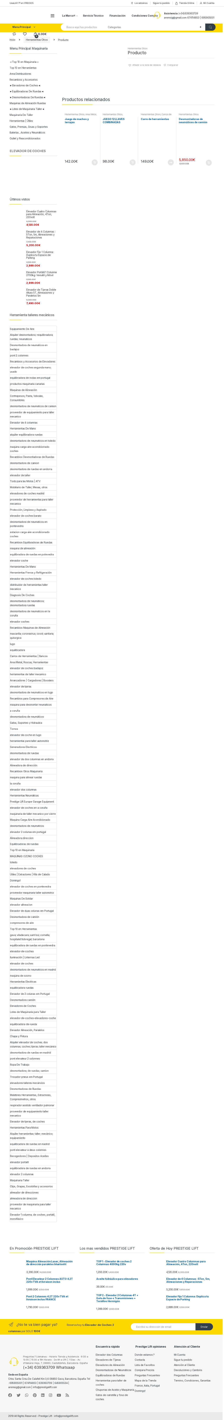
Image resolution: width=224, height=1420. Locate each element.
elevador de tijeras (20, 686)
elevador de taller (20, 475)
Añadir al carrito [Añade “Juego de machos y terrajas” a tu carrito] (94, 162)
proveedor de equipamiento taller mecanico (29, 1113)
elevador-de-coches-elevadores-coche (33, 1018)
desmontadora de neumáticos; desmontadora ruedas (27, 603)
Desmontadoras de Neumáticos (113, 1370)
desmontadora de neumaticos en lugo (31, 692)
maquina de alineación (22, 548)
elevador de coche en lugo (25, 734)
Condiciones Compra (145, 15)
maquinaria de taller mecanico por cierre (33, 813)
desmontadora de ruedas (24, 753)
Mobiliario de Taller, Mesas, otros (28, 487)
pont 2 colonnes (19, 355)
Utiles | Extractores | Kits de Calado (30, 874)
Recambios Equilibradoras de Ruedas (31, 542)
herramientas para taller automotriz (29, 740)
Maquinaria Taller (19, 1180)
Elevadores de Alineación (110, 1364)
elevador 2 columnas (22, 1174)
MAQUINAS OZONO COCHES (26, 856)
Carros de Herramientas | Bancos (156, 115)
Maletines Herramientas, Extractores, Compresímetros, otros (30, 1097)
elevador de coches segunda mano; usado (30, 369)
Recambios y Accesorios (24, 79)
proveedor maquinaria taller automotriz (32, 892)
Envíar (204, 1326)
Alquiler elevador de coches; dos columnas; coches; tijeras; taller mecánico (33, 1044)
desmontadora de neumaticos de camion (33, 406)
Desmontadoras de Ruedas (25, 1088)
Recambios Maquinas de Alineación (30, 627)
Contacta (140, 1359)
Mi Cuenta (207, 3)
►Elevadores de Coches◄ (25, 85)
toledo (13, 862)
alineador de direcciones (24, 1192)
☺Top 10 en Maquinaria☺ (24, 61)
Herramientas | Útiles (21, 120)
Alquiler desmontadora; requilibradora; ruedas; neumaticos (31, 336)
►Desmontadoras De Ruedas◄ (28, 97)
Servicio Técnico (93, 15)
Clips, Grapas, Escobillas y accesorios (31, 1186)
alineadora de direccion (23, 1198)
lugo (12, 643)
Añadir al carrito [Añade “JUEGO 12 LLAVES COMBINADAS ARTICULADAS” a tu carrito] (132, 162)
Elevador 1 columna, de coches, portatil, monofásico (32, 1216)
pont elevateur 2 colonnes (25, 1058)
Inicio (12, 39)
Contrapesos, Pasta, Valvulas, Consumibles (26, 398)
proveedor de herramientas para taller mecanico (31, 501)
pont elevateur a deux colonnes (28, 1149)
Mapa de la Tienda (145, 1380)
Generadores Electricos (23, 746)
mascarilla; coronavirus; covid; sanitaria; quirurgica (32, 635)
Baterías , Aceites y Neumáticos (27, 132)
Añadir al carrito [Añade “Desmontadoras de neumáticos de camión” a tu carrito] (208, 163)
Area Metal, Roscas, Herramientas (81, 115)
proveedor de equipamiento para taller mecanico (32, 414)
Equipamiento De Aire (22, 328)
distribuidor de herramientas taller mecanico (29, 586)
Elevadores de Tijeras (108, 1359)
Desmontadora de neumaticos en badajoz (29, 347)
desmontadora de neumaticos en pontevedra (28, 523)
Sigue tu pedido (161, 3)
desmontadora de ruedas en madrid (30, 1052)
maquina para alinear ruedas (26, 777)
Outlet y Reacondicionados (25, 138)
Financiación (117, 15)
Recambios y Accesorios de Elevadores (32, 361)
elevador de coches (21, 963)
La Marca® (68, 15)
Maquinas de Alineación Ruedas (28, 103)
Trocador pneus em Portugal (26, 1076)
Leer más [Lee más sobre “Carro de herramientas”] (170, 162)
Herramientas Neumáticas (24, 795)
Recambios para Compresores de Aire (31, 698)
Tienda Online (184, 3)
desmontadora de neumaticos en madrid (33, 969)
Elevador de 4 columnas (23, 422)
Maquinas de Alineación (23, 389)
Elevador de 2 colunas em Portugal (30, 993)
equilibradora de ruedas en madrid (29, 1143)
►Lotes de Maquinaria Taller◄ (27, 108)
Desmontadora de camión (24, 916)
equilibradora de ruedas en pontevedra (32, 945)
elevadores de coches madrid (27, 493)
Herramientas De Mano (23, 428)
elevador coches (19, 621)
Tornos (14, 728)
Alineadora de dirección (23, 765)
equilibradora (17, 650)
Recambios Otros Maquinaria (26, 771)
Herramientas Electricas (23, 981)
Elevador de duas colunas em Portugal (32, 910)
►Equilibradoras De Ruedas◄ (27, 91)
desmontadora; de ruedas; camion (29, 1070)
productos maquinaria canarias (27, 383)
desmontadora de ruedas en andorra (31, 469)
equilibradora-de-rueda (23, 1024)
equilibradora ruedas (22, 987)
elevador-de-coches (22, 951)
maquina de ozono (20, 975)
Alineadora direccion (21, 838)
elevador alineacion (21, 904)
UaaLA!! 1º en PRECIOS (22, 3)
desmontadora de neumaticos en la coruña (30, 613)
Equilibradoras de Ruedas (110, 1375)
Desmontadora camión (22, 999)
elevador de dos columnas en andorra (32, 759)
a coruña (15, 710)
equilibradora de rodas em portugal (30, 377)
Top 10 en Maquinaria (22, 850)
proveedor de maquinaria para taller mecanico (30, 1206)
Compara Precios (144, 1370)
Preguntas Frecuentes (147, 1375)
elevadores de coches (23, 868)
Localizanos (139, 3)
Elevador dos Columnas (109, 1354)
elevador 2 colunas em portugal (28, 831)
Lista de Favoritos (145, 1364)
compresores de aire (22, 922)
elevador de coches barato (25, 515)
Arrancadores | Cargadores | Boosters (32, 680)
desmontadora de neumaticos (27, 825)
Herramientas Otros (37, 39)
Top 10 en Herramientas (23, 67)
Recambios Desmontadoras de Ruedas (32, 456)
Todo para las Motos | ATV (25, 481)
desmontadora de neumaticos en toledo (32, 440)
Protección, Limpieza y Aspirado (28, 509)
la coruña (15, 783)
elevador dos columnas (23, 789)
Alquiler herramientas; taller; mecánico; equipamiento (31, 1135)
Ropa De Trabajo (19, 1064)
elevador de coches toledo (25, 578)
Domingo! (15, 880)
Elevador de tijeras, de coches (27, 1121)
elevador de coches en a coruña (28, 807)
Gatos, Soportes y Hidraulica (26, 722)
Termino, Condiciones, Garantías (192, 1380)
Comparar (172, 64)
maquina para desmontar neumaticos (30, 704)
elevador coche (19, 560)
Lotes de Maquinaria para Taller (28, 1011)
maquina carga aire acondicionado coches (29, 448)
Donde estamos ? (145, 1354)
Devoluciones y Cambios (188, 1370)
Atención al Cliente (184, 1364)
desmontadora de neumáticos (27, 716)
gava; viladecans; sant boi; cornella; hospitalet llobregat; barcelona (30, 937)
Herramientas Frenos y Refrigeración (31, 572)
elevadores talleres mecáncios (27, 1082)
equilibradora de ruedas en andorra (30, 1168)
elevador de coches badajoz (26, 668)
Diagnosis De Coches (22, 595)
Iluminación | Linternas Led (25, 957)
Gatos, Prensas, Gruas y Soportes (29, 126)
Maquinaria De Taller (21, 114)
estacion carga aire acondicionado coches (29, 534)
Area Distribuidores (20, 73)
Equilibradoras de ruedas (24, 843)
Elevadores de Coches (23, 1005)
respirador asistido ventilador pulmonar (32, 1105)
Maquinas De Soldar (21, 898)
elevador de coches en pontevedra (30, 886)
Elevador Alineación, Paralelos (27, 1030)
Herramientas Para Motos (24, 1127)
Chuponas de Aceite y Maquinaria (115, 1389)
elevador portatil (19, 1162)
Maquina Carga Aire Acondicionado (30, 819)
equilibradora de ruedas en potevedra (32, 554)
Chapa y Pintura (19, 1036)
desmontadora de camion (24, 463)
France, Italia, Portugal (147, 1385)
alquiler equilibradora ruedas (26, 434)
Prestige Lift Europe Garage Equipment (32, 801)
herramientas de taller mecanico (28, 674)
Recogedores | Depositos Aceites (29, 1156)
